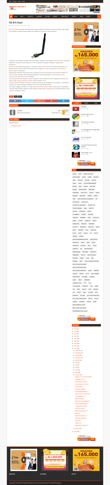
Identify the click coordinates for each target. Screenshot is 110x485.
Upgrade (95, 289)
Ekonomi (90, 214)
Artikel (94, 180)
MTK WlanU (15, 66)
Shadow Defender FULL (81, 403)
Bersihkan (91, 189)
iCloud (96, 298)
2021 (75, 338)
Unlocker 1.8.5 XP (80, 379)
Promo (82, 258)
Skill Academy (95, 273)
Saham (89, 270)
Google (80, 220)
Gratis (94, 220)
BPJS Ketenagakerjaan (90, 183)
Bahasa (75, 186)
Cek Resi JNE (76, 202)
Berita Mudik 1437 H (87, 152)
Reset (81, 261)
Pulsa (87, 258)
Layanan (75, 236)
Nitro (93, 242)
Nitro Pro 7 (78, 420)
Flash (89, 217)
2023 (75, 333)
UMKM (96, 286)
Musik (83, 242)
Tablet (80, 280)
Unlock (84, 289)
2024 (75, 331)
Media (21, 16)
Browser (75, 195)
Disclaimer (14, 1)
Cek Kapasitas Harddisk (87, 122)
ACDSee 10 (78, 423)
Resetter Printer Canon (79, 264)
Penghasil (93, 251)
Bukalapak (84, 106)
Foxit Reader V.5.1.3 (80, 396)
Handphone (76, 223)
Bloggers (59, 483)
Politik (83, 255)
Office (94, 245)
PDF (81, 248)
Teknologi (30, 16)
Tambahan (87, 280)
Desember (78, 350)
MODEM (81, 236)
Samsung (96, 270)
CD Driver (46, 68)
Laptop (96, 233)
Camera (89, 195)
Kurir (79, 233)
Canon (95, 195)
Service (81, 273)
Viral (84, 292)
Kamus (97, 227)
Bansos (86, 186)
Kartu (74, 230)
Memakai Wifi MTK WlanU (40, 87)
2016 (75, 431)
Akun (74, 180)
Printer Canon (91, 255)
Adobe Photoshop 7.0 (81, 415)
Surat (74, 280)
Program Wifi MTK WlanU (24, 80)
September (78, 357)
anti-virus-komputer (93, 295)
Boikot (91, 192)
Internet (55, 16)
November (78, 353)
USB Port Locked (79, 408)
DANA (85, 208)
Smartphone (64, 16)
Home (10, 1)
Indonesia (83, 227)
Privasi (23, 1)
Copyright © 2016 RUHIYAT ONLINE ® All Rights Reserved (24, 483)
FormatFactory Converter (82, 384)
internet (82, 301)
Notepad (83, 245)
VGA (74, 292)
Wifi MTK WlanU (14, 29)
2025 (75, 329)
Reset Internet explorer (92, 261)
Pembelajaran (76, 251)
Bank (80, 186)
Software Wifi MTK (14, 83)
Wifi (10, 66)
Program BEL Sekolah (81, 406)
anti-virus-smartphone (79, 298)
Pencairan (85, 251)
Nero (88, 242)
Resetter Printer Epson (79, 267)
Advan (84, 177)
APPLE (80, 174)
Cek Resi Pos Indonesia (79, 205)
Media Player (93, 239)
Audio (74, 183)
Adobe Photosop (88, 174)
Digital (75, 211)
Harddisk (83, 223)
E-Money (88, 16)
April (76, 370)
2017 (75, 348)
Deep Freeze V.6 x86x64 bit (82, 394)
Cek (96, 199)
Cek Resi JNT (84, 202)
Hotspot (75, 227)
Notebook (75, 245)
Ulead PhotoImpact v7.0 (81, 411)
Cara (74, 199)
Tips (85, 283)
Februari (77, 375)
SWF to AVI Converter (81, 381)
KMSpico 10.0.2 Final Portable (83, 377)
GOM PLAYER (78, 386)
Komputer (93, 230)
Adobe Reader (76, 177)
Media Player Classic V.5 (81, 425)
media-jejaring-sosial (79, 304)
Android (80, 180)
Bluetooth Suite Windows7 (82, 401)
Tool (89, 283)
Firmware (82, 217)
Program (75, 258)
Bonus (97, 192)
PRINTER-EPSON (88, 248)
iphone (89, 301)
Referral (75, 261)
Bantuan (92, 186)
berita (90, 298)
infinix (75, 301)
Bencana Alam (82, 189)
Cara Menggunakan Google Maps (90, 129)
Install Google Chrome (87, 114)
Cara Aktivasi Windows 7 (81, 391)
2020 (75, 341)
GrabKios (87, 220)
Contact (19, 1)
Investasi (91, 227)
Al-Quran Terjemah (80, 389)
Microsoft (76, 242)
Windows (75, 295)
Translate (85, 286)
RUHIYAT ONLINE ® (17, 7)
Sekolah (75, 273)
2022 (75, 336)
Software (47, 16)
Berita (15, 16)
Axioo (80, 183)
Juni (76, 365)
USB (16, 96)
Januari (77, 428)
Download (54, 74)
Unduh (62, 74)
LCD (91, 233)
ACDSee (74, 174)
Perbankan (76, 255)
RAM (92, 258)
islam (94, 301)
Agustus (77, 360)
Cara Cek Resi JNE (86, 137)
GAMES (74, 220)
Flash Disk (96, 217)
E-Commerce (76, 214)
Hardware (39, 16)
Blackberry (76, 192)
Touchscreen (76, 286)
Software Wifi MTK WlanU (17, 76)
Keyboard (80, 230)
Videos (79, 292)
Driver (89, 211)
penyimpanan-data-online (80, 311)
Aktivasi (96, 177)
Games (81, 16)
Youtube (82, 295)
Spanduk (91, 276)
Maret (77, 372)
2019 (75, 343)
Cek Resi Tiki (91, 205)
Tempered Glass (77, 283)
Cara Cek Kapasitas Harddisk (85, 199)
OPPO (89, 245)
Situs (87, 273)
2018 (75, 346)
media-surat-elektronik (79, 308)
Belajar (75, 189)
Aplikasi (87, 180)
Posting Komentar (16, 125)
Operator (75, 248)
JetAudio (77, 413)
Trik (91, 286)
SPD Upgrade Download (79, 270)
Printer (74, 16)
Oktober (77, 355)
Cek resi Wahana (77, 208)
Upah (89, 289)
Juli (76, 362)
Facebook (75, 217)
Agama (89, 177)
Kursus (86, 233)
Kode (87, 230)
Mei (76, 367)
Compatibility (50, 88)
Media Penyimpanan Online (80, 239)
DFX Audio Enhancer (80, 418)
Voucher (90, 292)
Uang (78, 289)
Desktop (91, 208)
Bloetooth (84, 192)
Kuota (74, 233)
